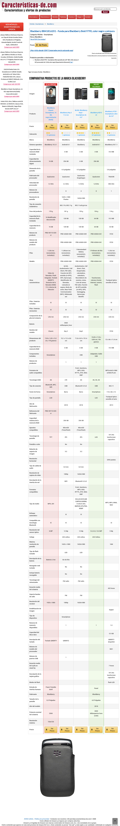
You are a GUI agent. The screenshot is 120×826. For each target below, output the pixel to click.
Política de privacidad (42, 819)
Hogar (80, 17)
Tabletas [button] (63, 17)
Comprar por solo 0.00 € (11, 47)
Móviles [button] (55, 17)
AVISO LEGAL (28, 819)
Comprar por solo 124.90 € (11, 84)
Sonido (88, 17)
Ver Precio (43, 45)
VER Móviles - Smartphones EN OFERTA (12, 26)
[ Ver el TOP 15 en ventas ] (38, 39)
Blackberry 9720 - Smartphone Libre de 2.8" (111, 114)
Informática (34, 17)
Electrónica (45, 17)
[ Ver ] (71, 62)
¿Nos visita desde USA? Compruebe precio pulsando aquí (51, 50)
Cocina (72, 17)
